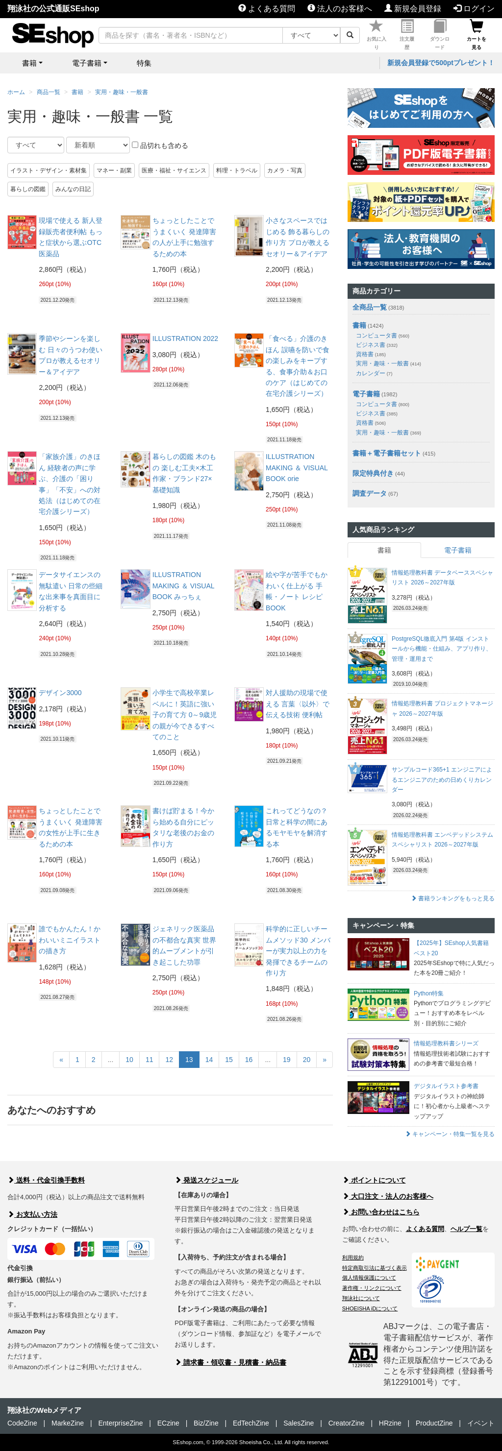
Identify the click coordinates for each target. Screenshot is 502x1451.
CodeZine (22, 1423)
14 (209, 1060)
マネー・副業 (114, 170)
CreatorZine (346, 1423)
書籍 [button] (29, 63)
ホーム (16, 92)
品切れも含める (160, 145)
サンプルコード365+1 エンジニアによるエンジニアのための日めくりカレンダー (442, 779)
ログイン (474, 8)
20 (307, 1060)
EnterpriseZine (120, 1423)
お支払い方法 (32, 1214)
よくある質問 (266, 8)
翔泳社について (361, 1298)
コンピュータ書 (382, 335)
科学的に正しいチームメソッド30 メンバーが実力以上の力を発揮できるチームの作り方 (298, 951)
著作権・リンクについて (372, 1288)
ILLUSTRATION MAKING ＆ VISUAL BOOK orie (296, 468)
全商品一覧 (369, 307)
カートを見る (476, 35)
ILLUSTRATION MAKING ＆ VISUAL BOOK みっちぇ (183, 586)
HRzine (390, 1423)
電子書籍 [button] (86, 63)
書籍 (77, 92)
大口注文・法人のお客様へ (387, 1196)
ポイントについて (374, 1180)
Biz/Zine (206, 1423)
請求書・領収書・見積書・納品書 (230, 1362)
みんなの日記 (73, 189)
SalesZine (298, 1423)
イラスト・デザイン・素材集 (48, 170)
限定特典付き (373, 473)
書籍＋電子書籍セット (386, 453)
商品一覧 (48, 92)
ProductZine (434, 1423)
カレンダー (374, 373)
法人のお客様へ (339, 8)
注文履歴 (407, 35)
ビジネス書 (377, 344)
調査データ (369, 493)
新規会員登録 (412, 8)
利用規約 (353, 1257)
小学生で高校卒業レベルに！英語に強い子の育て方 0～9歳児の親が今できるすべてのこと (184, 715)
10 (129, 1060)
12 (169, 1060)
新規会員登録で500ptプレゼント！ (441, 63)
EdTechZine (251, 1423)
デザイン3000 (60, 693)
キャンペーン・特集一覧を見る (450, 1134)
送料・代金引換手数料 (46, 1180)
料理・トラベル (236, 170)
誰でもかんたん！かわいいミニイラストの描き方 (69, 940)
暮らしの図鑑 (28, 189)
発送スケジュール (206, 1180)
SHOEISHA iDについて (370, 1308)
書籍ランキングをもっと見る (453, 898)
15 (229, 1060)
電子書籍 (366, 394)
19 (287, 1060)
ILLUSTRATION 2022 (185, 338)
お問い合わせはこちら (381, 1212)
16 (249, 1060)
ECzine (168, 1423)
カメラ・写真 (284, 170)
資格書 (371, 354)
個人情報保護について (369, 1278)
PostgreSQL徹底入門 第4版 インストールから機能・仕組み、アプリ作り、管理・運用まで (442, 648)
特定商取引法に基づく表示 (374, 1268)
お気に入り (376, 35)
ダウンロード (440, 35)
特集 (144, 63)
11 (149, 1060)
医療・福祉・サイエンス (174, 170)
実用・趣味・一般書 (121, 92)
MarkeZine (67, 1423)
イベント (481, 1423)
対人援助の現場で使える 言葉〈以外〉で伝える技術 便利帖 (297, 704)
